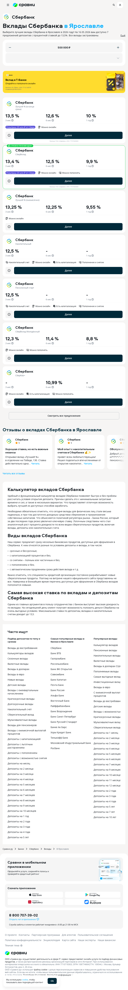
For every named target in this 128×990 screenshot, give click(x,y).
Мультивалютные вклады (22, 719)
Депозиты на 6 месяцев (21, 789)
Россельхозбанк (59, 663)
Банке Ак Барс (59, 727)
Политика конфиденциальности (23, 940)
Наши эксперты (87, 940)
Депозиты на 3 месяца (20, 774)
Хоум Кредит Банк (61, 732)
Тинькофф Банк (59, 737)
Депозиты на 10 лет (105, 817)
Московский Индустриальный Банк (71, 743)
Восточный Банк (60, 700)
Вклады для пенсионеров (22, 725)
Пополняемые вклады (106, 671)
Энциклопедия (51, 940)
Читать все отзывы (14, 473)
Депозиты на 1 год (18, 816)
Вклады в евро (16, 674)
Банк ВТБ (56, 653)
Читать (35, 463)
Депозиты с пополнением (22, 752)
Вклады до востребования (22, 648)
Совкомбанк (57, 674)
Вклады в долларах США (107, 666)
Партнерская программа (46, 934)
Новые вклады (16, 679)
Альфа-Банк (57, 695)
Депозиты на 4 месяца (20, 779)
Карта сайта (69, 940)
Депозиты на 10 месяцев (22, 810)
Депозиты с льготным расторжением (20, 746)
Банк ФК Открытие (61, 669)
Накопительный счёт (20, 709)
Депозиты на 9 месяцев (21, 805)
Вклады (47, 849)
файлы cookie (40, 969)
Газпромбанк (58, 658)
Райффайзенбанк (60, 706)
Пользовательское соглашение (95, 934)
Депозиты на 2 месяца (20, 768)
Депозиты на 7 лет (104, 811)
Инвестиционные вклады (108, 682)
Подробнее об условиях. (35, 975)
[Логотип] (64, 953)
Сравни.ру (8, 849)
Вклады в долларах (18, 669)
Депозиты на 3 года (19, 826)
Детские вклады (17, 684)
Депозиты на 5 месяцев (21, 784)
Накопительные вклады (107, 655)
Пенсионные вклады (105, 650)
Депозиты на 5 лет (18, 837)
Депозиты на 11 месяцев (108, 780)
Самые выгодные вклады (108, 676)
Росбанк (55, 748)
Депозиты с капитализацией (24, 739)
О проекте (11, 934)
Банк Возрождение (61, 711)
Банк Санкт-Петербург (63, 716)
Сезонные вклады (18, 658)
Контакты (24, 934)
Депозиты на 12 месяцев (108, 785)
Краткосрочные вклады (21, 698)
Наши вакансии (107, 940)
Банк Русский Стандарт (64, 721)
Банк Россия (57, 690)
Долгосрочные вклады (20, 704)
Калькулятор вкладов (106, 645)
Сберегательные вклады (108, 727)
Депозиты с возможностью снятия (27, 758)
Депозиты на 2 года (19, 821)
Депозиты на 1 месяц (106, 732)
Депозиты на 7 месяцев (21, 795)
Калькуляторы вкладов (21, 653)
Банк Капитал (58, 679)
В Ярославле (63, 849)
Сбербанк (21, 439)
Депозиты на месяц (19, 763)
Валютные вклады (18, 663)
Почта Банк (57, 684)
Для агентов (69, 934)
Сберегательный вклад (21, 714)
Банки (21, 849)
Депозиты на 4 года (19, 832)
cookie (25, 979)
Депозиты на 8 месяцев (21, 800)
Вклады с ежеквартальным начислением (23, 692)
